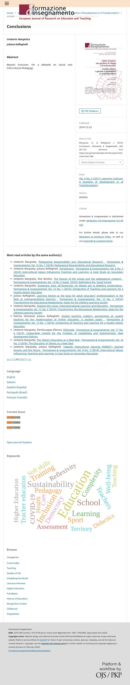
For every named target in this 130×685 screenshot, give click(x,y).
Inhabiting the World (17, 578)
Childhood (12, 608)
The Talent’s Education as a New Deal (58, 340)
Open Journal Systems (19, 442)
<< (8, 359)
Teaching (11, 568)
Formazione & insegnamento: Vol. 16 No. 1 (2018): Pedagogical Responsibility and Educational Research (68, 263)
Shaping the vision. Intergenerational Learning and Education (73, 306)
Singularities (13, 613)
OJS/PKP (43, 640)
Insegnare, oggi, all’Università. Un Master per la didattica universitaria (80, 285)
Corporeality (13, 563)
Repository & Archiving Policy (95, 236)
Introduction (66, 268)
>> (29, 359)
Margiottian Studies (17, 603)
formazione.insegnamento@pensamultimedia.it (29, 650)
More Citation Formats (93, 162)
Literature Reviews (16, 583)
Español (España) (16, 387)
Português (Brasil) (17, 392)
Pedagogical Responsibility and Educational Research (72, 261)
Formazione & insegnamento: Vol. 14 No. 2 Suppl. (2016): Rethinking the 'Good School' (63, 282)
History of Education (17, 598)
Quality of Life (14, 573)
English (11, 377)
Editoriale (69, 329)
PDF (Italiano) (91, 111)
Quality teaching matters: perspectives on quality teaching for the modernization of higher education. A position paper (68, 317)
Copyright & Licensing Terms (97, 240)
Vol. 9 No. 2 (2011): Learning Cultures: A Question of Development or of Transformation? (75, 12)
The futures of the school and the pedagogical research (88, 278)
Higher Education (15, 588)
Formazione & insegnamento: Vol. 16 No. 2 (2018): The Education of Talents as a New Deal (68, 341)
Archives (22, 12)
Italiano (11, 382)
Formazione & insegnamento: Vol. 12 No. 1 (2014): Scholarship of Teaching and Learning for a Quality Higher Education (68, 323)
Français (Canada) (17, 397)
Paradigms (12, 593)
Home (10, 12)
